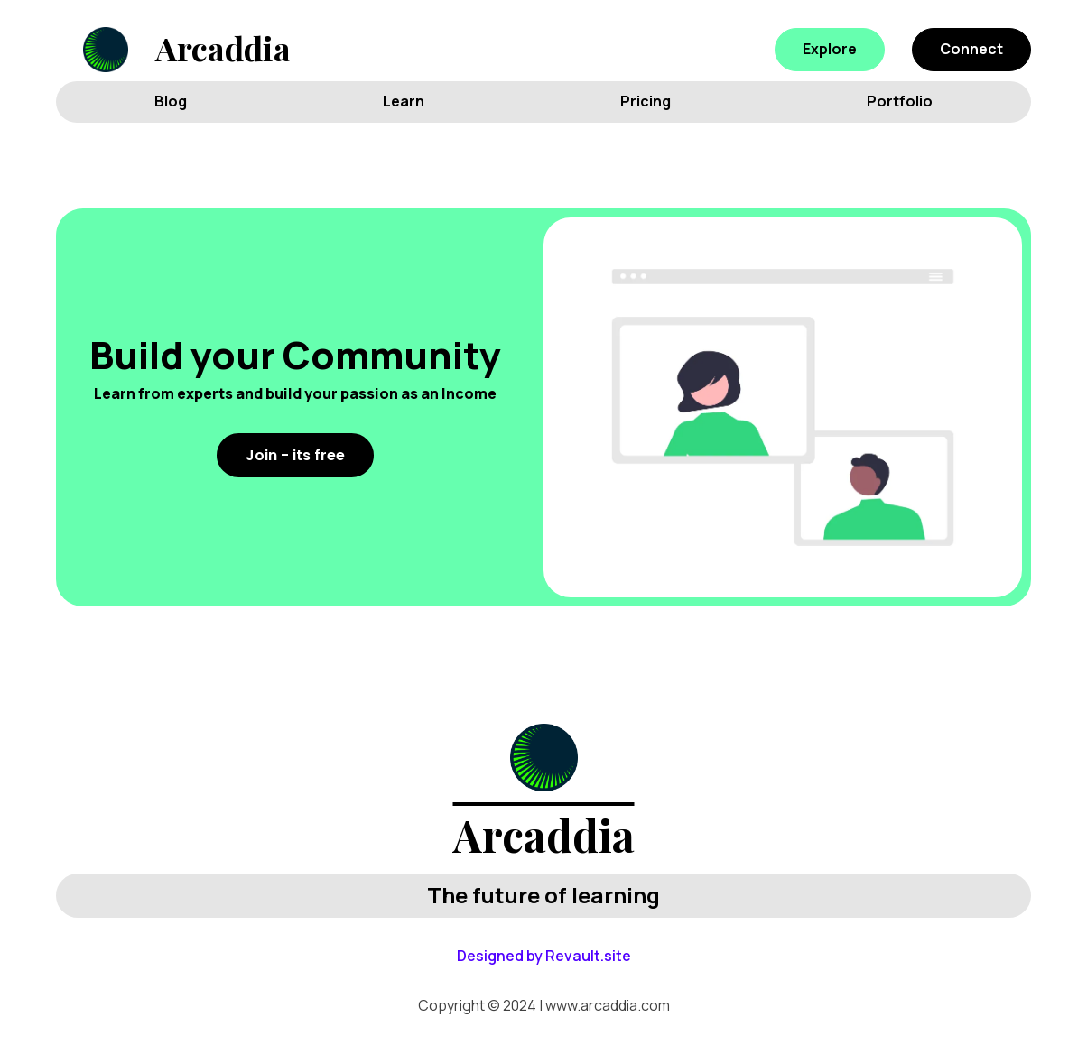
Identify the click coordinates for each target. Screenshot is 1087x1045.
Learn (403, 101)
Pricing (645, 101)
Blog (170, 101)
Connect (971, 49)
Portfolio (900, 101)
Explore (830, 49)
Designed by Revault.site (544, 956)
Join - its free (295, 455)
